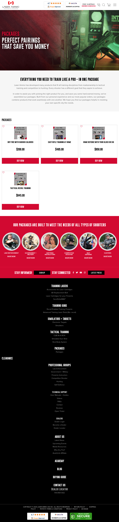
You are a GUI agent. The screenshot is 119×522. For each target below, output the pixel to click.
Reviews (59, 408)
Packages (6, 119)
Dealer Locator (59, 428)
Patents (43, 509)
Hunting (59, 381)
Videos (59, 398)
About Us (59, 436)
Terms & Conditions (54, 509)
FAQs (59, 401)
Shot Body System (59, 342)
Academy (59, 460)
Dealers (59, 418)
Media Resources (59, 447)
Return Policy (79, 507)
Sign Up (42, 273)
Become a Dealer (59, 425)
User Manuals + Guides (59, 395)
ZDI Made (84, 509)
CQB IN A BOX (59, 335)
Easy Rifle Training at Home (59, 142)
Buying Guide (59, 477)
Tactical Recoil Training (20, 188)
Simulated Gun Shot (59, 339)
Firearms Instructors (59, 375)
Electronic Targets (60, 322)
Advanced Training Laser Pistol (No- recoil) (59, 312)
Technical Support (59, 392)
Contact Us (59, 485)
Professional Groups (59, 365)
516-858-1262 (59, 493)
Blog (59, 469)
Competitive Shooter (59, 378)
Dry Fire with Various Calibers (20, 142)
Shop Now (11, 256)
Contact (60, 405)
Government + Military (59, 372)
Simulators (59, 325)
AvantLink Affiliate (59, 453)
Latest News (59, 440)
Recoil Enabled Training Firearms (59, 309)
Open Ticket (59, 411)
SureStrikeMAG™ (59, 299)
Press (96, 273)
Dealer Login (60, 422)
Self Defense (59, 385)
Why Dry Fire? (59, 450)
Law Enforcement (59, 369)
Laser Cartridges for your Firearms (59, 296)
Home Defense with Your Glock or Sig (98, 142)
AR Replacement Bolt (59, 293)
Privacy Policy (72, 509)
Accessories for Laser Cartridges (59, 289)
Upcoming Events (59, 443)
